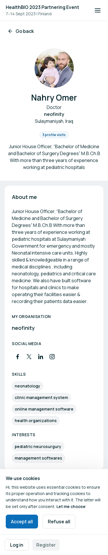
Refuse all (59, 521)
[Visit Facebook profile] (17, 356)
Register (46, 545)
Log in (16, 545)
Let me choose (71, 506)
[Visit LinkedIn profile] (40, 356)
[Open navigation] (97, 10)
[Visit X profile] (29, 356)
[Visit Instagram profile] (52, 356)
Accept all (22, 521)
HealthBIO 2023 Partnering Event (42, 7)
